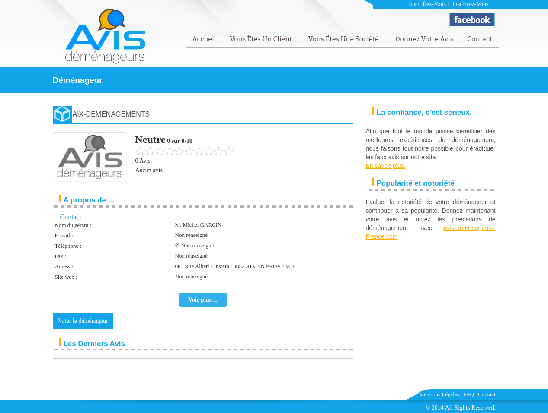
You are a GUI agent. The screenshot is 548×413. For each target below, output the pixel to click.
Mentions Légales (439, 394)
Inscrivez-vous (470, 4)
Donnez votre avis (424, 39)
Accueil (204, 39)
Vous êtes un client (261, 39)
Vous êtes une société (344, 39)
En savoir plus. (386, 165)
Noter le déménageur (83, 321)
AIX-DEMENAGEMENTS (111, 114)
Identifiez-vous (427, 4)
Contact (479, 39)
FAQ (468, 394)
